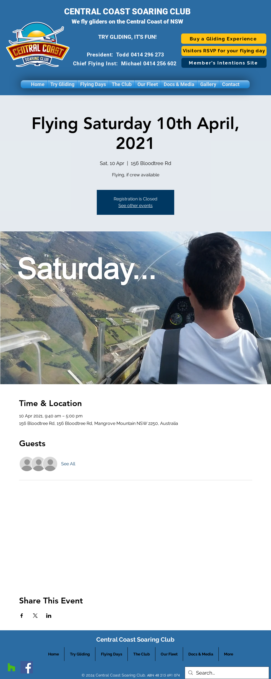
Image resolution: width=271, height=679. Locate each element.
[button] (62, 84)
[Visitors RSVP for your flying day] (224, 51)
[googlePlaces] (11, 667)
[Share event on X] (35, 615)
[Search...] (226, 673)
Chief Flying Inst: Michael (108, 63)
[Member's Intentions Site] (224, 63)
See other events (135, 205)
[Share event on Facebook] (21, 615)
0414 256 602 (160, 63)
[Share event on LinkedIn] (48, 615)
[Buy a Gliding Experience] (223, 38)
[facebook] (26, 667)
